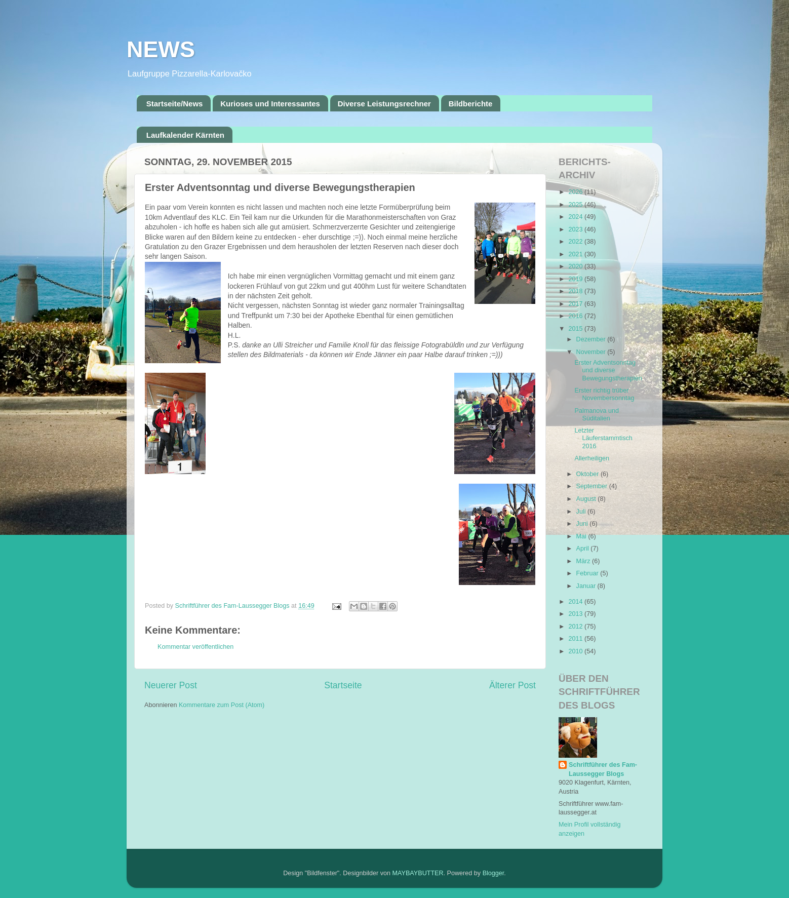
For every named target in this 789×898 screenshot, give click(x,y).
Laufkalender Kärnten (185, 135)
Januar (587, 586)
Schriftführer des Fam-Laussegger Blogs (603, 769)
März (584, 561)
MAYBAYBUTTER (418, 873)
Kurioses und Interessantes (270, 103)
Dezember (592, 339)
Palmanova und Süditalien (596, 414)
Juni (583, 523)
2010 (576, 651)
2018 (576, 291)
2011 (576, 638)
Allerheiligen (591, 458)
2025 (576, 204)
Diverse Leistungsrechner (384, 103)
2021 (576, 254)
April (583, 548)
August (587, 498)
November (592, 352)
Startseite (343, 685)
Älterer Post (512, 685)
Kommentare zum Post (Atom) (221, 705)
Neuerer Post (170, 685)
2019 (576, 279)
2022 (576, 241)
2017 (576, 303)
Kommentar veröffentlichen (195, 646)
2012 (576, 626)
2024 (576, 216)
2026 (576, 192)
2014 (576, 601)
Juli (581, 511)
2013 (576, 613)
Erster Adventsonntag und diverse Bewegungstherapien (608, 370)
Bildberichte (471, 103)
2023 (576, 229)
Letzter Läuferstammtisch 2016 (603, 438)
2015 (576, 328)
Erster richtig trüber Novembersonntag (604, 394)
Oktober (588, 474)
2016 (576, 316)
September (592, 486)
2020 (576, 266)
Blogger (493, 873)
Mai (582, 536)
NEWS (161, 49)
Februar (588, 573)
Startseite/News (174, 103)
